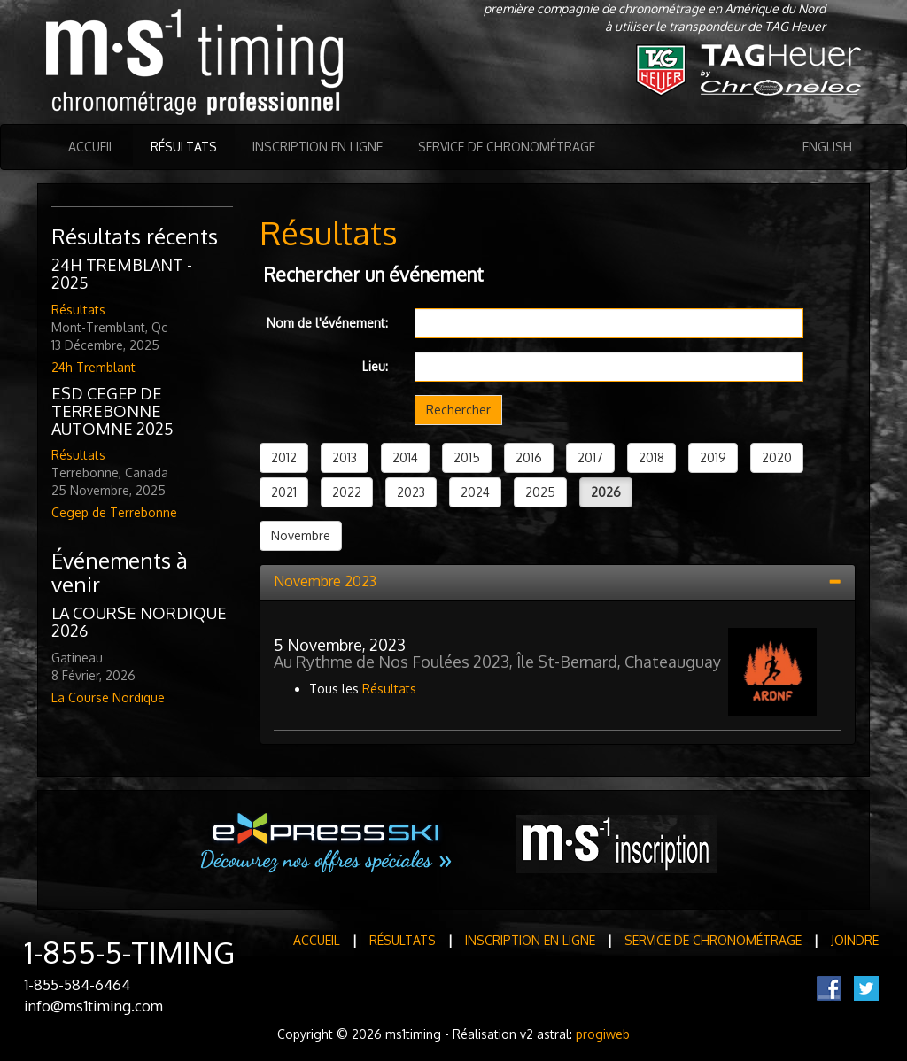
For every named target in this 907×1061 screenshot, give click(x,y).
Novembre (300, 535)
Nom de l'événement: (327, 322)
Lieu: (375, 366)
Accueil (91, 146)
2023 (411, 492)
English (827, 146)
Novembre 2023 (325, 581)
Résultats (184, 146)
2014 (405, 457)
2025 (540, 492)
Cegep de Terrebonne (114, 512)
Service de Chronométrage (506, 146)
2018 (651, 457)
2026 (606, 492)
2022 (346, 492)
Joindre (855, 940)
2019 (713, 457)
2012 (284, 457)
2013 (344, 457)
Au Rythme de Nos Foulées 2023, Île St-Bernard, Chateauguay (497, 661)
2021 (284, 492)
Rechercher (458, 409)
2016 (529, 457)
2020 (777, 457)
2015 (467, 457)
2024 (475, 492)
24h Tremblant (93, 367)
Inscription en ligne (317, 146)
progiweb (603, 1034)
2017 (590, 457)
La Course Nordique (108, 697)
